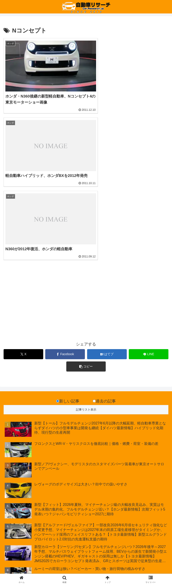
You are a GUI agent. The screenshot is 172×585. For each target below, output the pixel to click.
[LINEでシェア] (148, 266)
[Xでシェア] (23, 266)
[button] (86, 278)
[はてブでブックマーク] (107, 266)
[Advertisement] (44, 215)
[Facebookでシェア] (65, 266)
